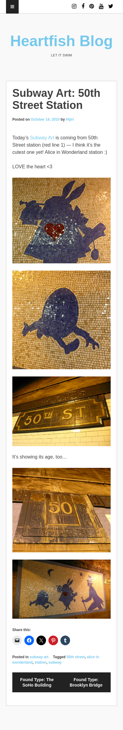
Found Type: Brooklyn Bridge (86, 682)
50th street (75, 657)
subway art (38, 657)
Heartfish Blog (61, 41)
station (40, 662)
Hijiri (70, 119)
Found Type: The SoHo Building (37, 682)
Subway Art (42, 137)
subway (55, 662)
